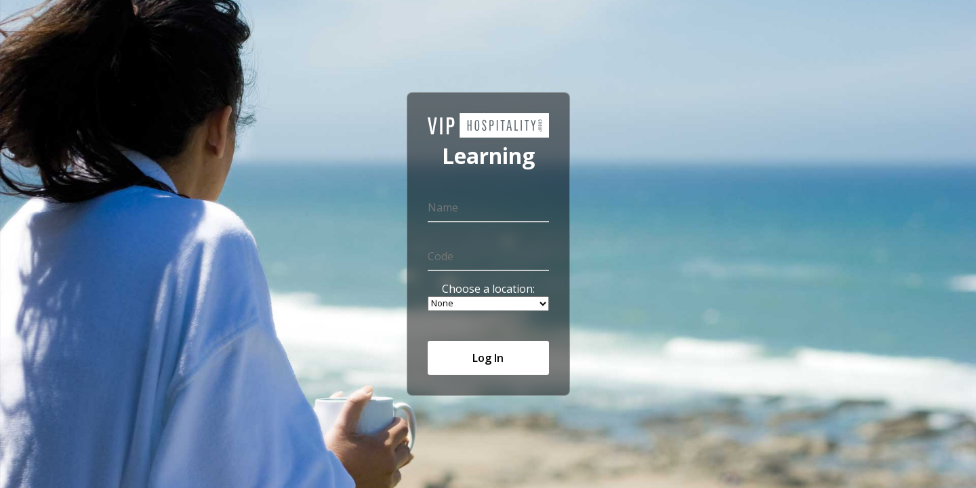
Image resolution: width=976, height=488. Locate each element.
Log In (488, 357)
